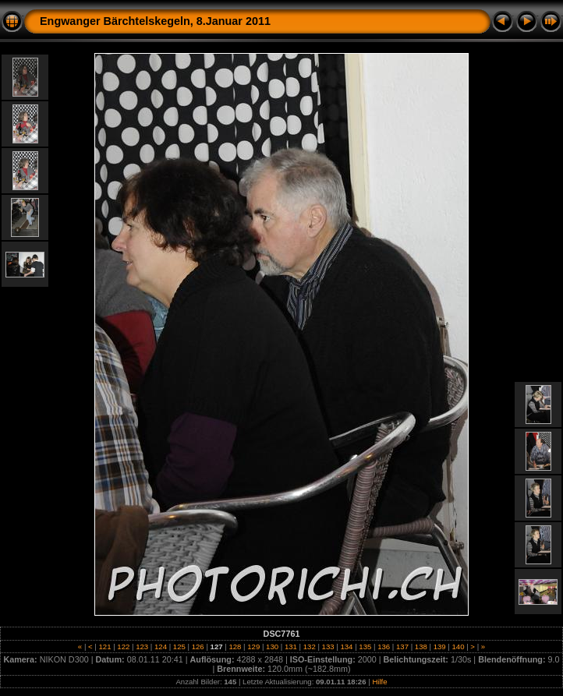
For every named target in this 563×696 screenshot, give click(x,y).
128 (235, 646)
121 (105, 646)
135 (365, 646)
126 (197, 646)
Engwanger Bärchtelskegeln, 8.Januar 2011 (155, 21)
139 (439, 646)
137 (402, 646)
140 (458, 646)
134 (346, 646)
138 (421, 646)
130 (272, 646)
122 (123, 646)
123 (142, 646)
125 (179, 646)
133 (328, 646)
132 (309, 646)
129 (254, 646)
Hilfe (379, 681)
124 (160, 646)
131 (290, 646)
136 (383, 646)
